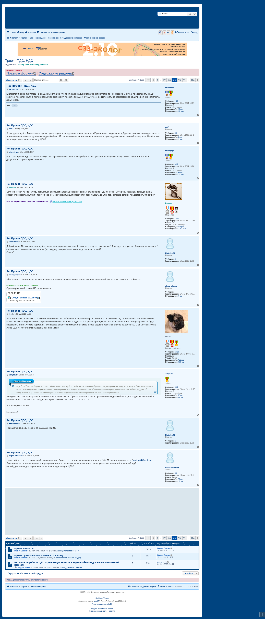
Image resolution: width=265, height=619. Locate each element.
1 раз (180, 139)
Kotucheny (34, 65)
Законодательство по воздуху (68, 558)
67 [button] (164, 80)
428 (176, 101)
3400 (177, 219)
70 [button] (179, 80)
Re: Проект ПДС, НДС (21, 85)
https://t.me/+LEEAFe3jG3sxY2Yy (67, 201)
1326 (177, 352)
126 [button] (193, 80)
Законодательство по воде (70, 567)
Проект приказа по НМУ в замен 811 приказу (38, 555)
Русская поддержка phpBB (102, 604)
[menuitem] (20, 32)
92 (176, 473)
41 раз (180, 109)
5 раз (180, 296)
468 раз (181, 360)
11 (176, 133)
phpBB (96, 601)
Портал (24, 38)
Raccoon (44, 65)
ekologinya (169, 87)
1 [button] (157, 80)
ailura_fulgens (171, 286)
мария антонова (172, 467)
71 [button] (184, 80)
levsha (168, 336)
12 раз (181, 481)
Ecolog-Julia (23, 65)
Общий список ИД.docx (24, 298)
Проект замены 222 (24, 548)
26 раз (180, 395)
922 (176, 387)
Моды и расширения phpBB (102, 609)
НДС (14, 105)
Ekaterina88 (170, 253)
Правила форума (19, 73)
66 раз (181, 397)
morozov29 (161, 562)
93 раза (181, 111)
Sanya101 (169, 373)
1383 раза (182, 229)
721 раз (181, 227)
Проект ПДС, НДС (19, 60)
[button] (148, 80)
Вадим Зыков (20, 551)
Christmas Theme (102, 598)
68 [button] (169, 80)
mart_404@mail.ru (142, 460)
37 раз (180, 479)
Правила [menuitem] (30, 32)
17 (176, 259)
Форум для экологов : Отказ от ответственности (27, 580)
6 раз (180, 137)
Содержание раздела (55, 73)
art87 (167, 127)
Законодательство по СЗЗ (67, 551)
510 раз (181, 362)
